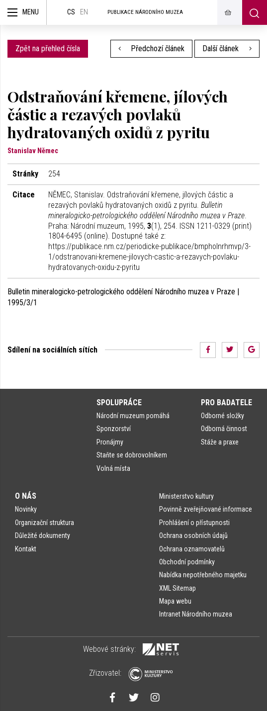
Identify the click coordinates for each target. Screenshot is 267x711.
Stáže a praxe (220, 442)
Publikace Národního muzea (145, 12)
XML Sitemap (177, 588)
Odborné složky (222, 416)
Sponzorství (113, 429)
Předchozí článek (151, 48)
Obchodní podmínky (187, 562)
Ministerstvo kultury (186, 496)
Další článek (227, 48)
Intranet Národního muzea (195, 614)
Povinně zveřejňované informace (205, 509)
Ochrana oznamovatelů (192, 549)
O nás (25, 496)
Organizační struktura (44, 523)
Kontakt (25, 549)
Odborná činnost (224, 429)
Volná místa (113, 468)
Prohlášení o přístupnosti (194, 523)
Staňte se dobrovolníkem (131, 455)
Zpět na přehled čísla (47, 48)
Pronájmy (109, 442)
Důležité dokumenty (42, 535)
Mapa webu (175, 601)
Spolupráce (119, 402)
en (84, 12)
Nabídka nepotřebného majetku (203, 575)
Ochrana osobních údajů (193, 535)
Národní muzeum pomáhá (133, 416)
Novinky (26, 509)
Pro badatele (226, 402)
